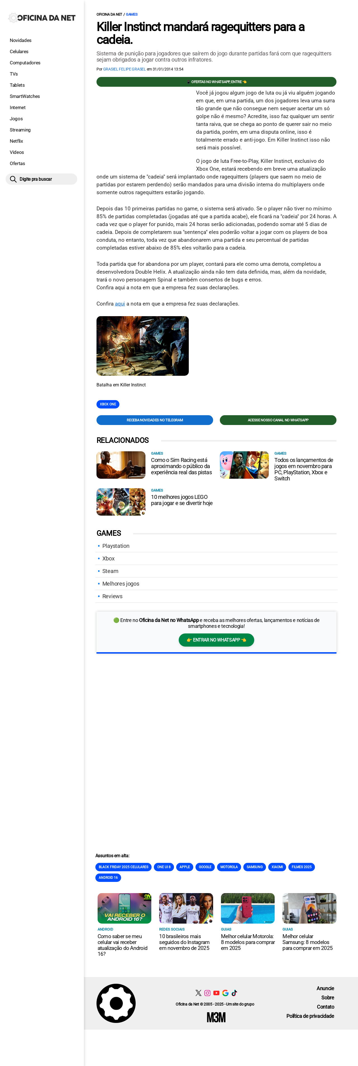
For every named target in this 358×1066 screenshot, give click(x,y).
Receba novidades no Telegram (155, 420)
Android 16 (108, 878)
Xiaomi (277, 867)
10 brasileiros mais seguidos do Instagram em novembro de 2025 (184, 942)
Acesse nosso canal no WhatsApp (278, 420)
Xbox (108, 558)
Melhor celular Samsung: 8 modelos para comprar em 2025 (307, 942)
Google (205, 867)
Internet (17, 107)
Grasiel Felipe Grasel (124, 69)
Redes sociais (172, 929)
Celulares (19, 51)
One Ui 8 (164, 867)
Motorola (229, 867)
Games (132, 14)
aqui (120, 303)
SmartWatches (25, 96)
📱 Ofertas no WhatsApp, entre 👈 (216, 82)
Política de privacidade (310, 1016)
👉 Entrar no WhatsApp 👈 (217, 640)
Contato (325, 1007)
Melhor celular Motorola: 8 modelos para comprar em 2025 (248, 942)
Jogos (16, 118)
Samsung (255, 867)
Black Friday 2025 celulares (123, 867)
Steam (110, 571)
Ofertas (17, 163)
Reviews (112, 596)
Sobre (327, 998)
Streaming (20, 130)
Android (105, 929)
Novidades (21, 40)
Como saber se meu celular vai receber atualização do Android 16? (122, 945)
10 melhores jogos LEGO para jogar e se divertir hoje (182, 500)
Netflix (16, 141)
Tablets (17, 85)
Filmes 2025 (302, 867)
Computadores (25, 62)
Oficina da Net (109, 14)
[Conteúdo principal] (179, 515)
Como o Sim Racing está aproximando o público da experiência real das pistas (181, 466)
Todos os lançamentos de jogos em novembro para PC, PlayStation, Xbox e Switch (303, 469)
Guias (226, 929)
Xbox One (108, 404)
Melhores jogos (120, 583)
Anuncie (325, 988)
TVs (14, 74)
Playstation (115, 546)
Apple (185, 867)
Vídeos (17, 152)
